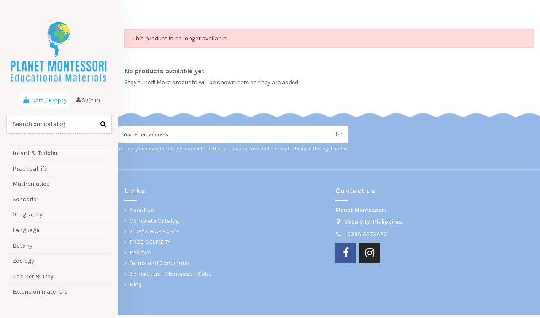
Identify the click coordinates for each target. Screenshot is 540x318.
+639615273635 (365, 237)
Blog (136, 287)
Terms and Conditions (159, 266)
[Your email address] (224, 136)
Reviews (140, 255)
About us (142, 212)
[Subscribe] (339, 136)
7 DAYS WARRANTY (154, 234)
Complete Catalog (154, 223)
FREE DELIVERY (150, 245)
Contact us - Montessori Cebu (171, 276)
